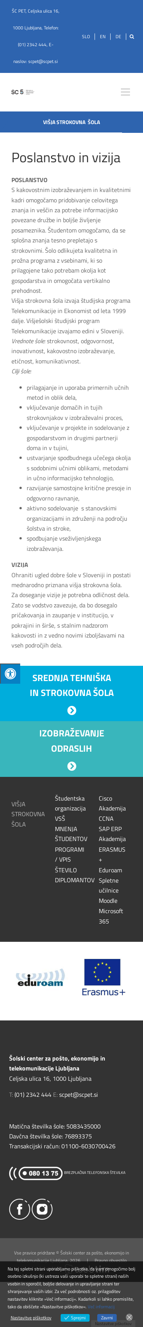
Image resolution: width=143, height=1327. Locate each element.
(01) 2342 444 (32, 44)
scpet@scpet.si (43, 61)
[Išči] (131, 36)
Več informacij (101, 1306)
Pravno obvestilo (111, 1260)
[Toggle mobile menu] (126, 92)
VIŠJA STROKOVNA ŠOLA (28, 814)
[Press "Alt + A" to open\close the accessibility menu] (10, 674)
